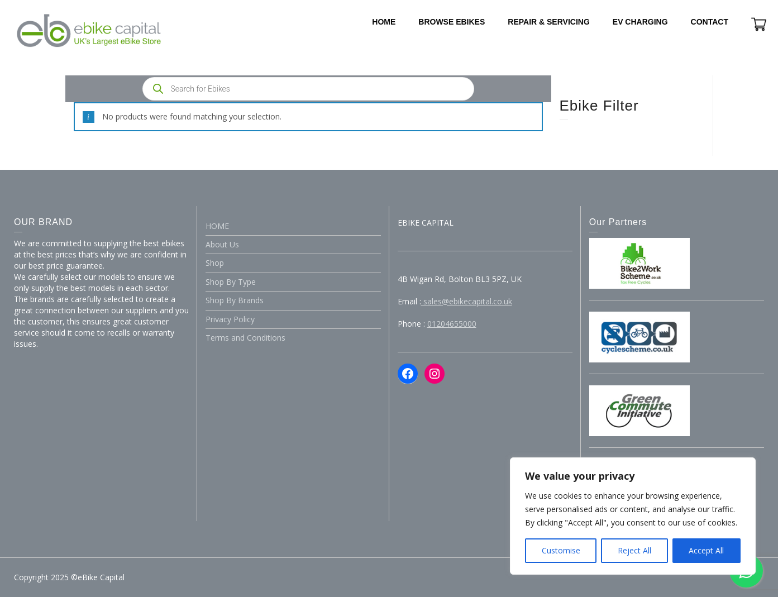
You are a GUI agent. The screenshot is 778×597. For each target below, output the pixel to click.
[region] (633, 516)
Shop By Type (231, 281)
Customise (561, 550)
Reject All (634, 550)
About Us (222, 244)
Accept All (706, 550)
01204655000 (451, 323)
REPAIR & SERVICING (549, 21)
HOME (383, 21)
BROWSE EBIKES (451, 21)
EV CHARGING (640, 21)
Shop (215, 262)
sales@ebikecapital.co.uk (466, 301)
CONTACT (709, 21)
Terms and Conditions (245, 337)
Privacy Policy (230, 319)
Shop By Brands (235, 300)
